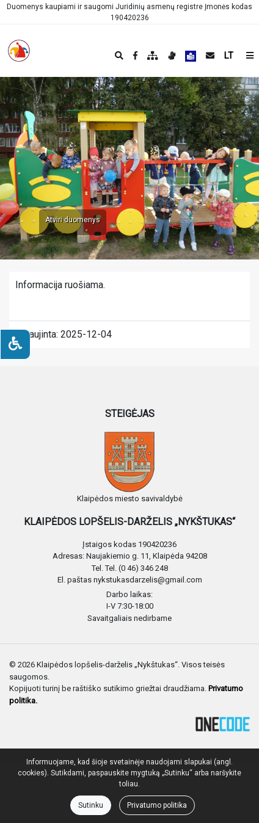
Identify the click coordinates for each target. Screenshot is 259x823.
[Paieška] (119, 55)
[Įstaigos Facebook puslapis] (135, 55)
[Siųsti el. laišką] (210, 55)
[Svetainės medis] (152, 55)
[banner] (19, 50)
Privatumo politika (157, 805)
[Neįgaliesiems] (15, 344)
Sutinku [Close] (90, 805)
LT (228, 55)
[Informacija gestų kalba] (171, 55)
